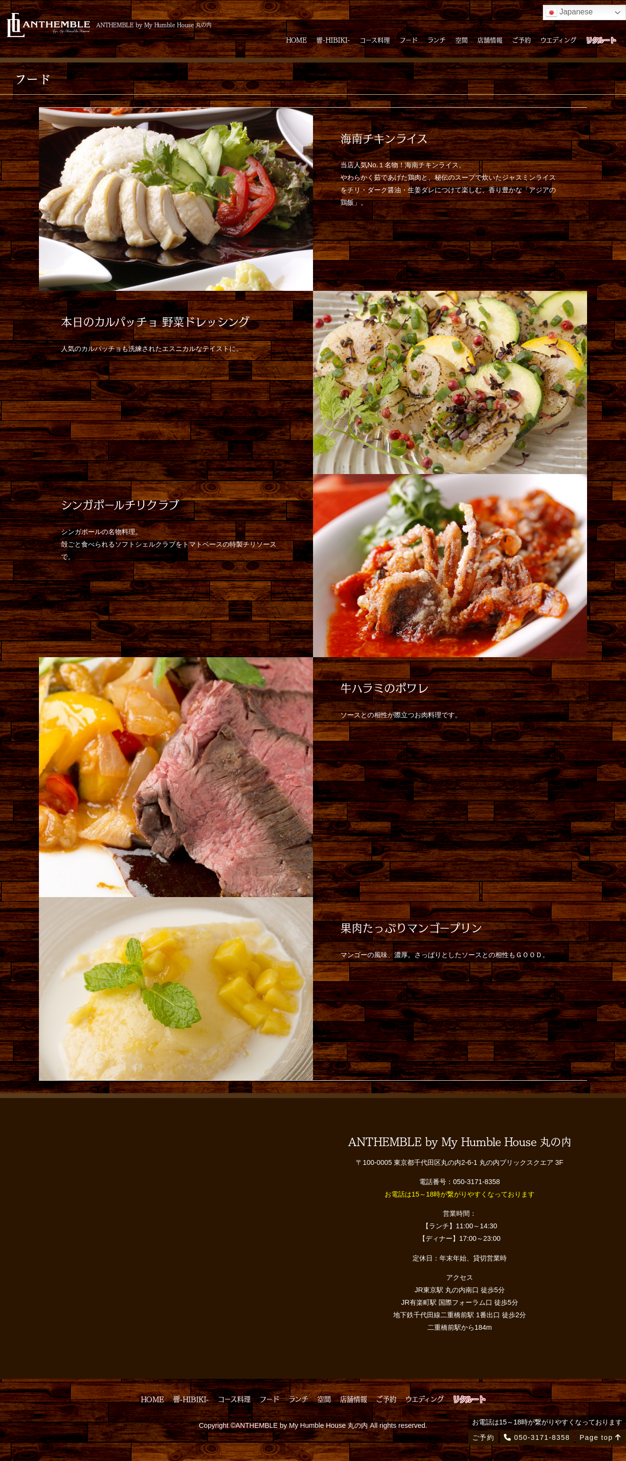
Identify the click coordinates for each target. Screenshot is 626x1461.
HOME (296, 39)
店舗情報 (489, 39)
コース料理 (375, 39)
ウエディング (558, 39)
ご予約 (521, 39)
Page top (601, 1437)
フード (409, 39)
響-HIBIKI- (333, 39)
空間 (461, 39)
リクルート (601, 39)
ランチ (436, 39)
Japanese (569, 12)
